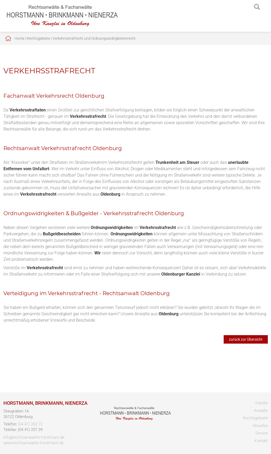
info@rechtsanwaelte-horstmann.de (34, 437)
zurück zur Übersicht (246, 339)
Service (261, 433)
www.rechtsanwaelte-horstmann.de (33, 442)
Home (19, 38)
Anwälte (261, 410)
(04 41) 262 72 (30, 424)
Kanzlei (261, 403)
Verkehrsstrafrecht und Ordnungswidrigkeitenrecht (94, 38)
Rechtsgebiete (38, 38)
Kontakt (261, 440)
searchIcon (257, 7)
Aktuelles (260, 425)
